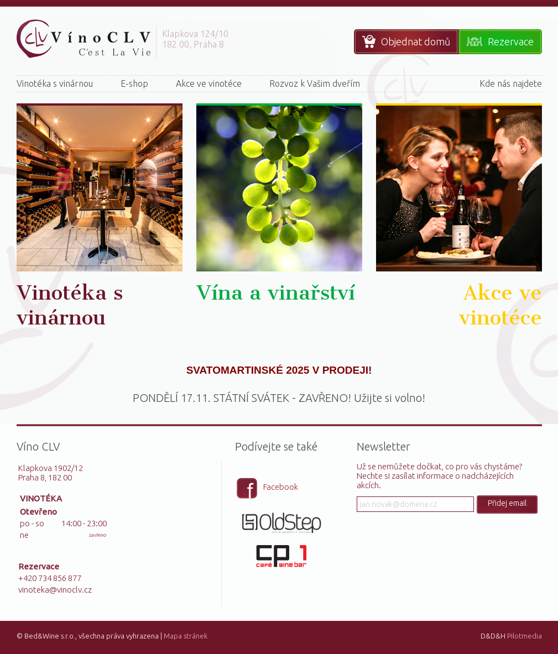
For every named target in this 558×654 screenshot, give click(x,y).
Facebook (280, 486)
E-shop (134, 83)
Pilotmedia (524, 636)
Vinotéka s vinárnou (55, 83)
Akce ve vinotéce (209, 83)
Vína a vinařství (275, 292)
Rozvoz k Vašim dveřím (314, 83)
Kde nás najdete (510, 83)
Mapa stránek (185, 636)
